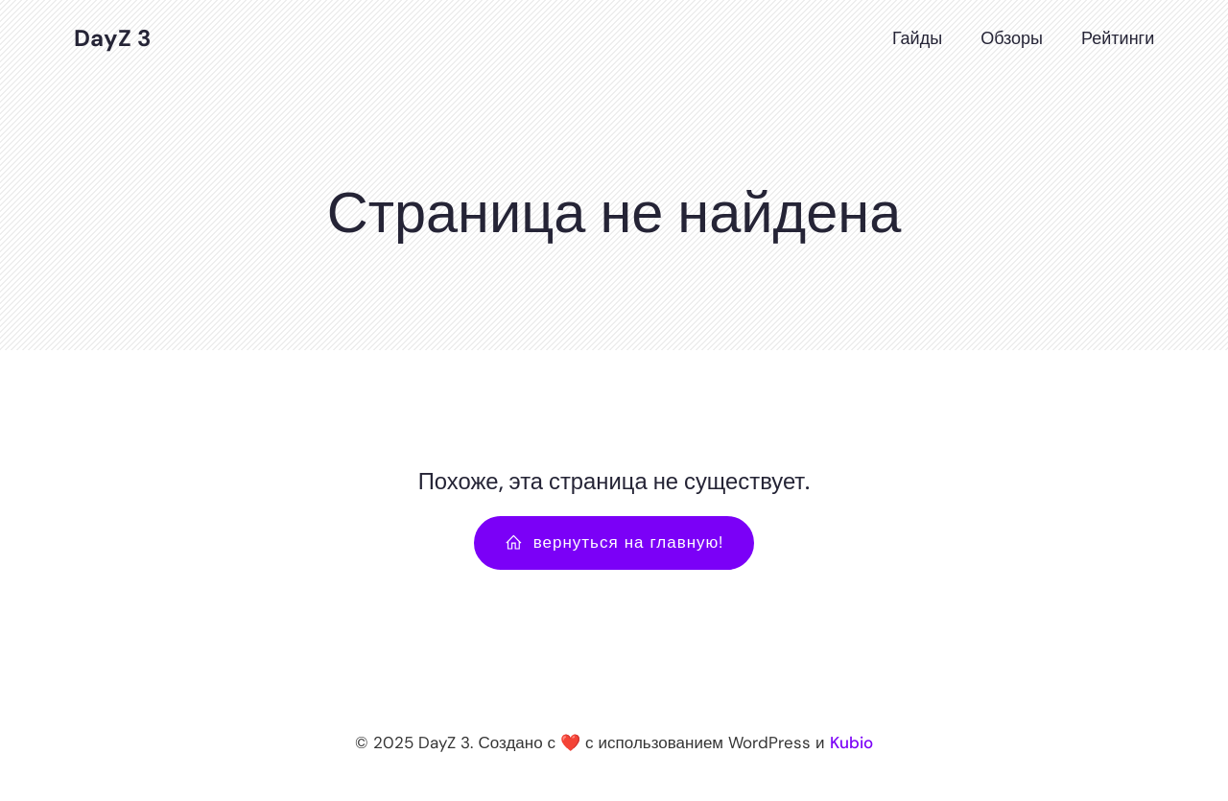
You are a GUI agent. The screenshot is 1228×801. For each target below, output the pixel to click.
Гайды (917, 38)
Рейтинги (1117, 38)
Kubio (851, 742)
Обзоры (1011, 38)
